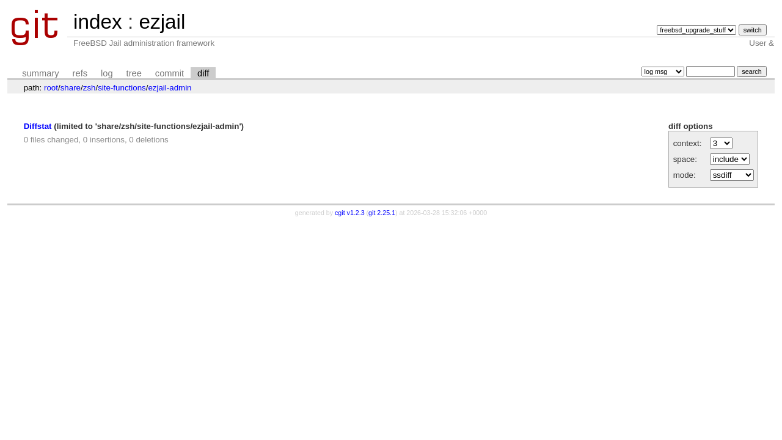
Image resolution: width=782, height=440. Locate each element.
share (70, 87)
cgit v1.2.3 (350, 212)
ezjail (162, 21)
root (51, 87)
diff (203, 73)
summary (40, 73)
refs (80, 73)
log (107, 73)
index (97, 21)
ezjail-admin (169, 87)
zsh (89, 87)
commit (169, 73)
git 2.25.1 (381, 212)
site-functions (122, 87)
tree (134, 73)
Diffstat (38, 126)
